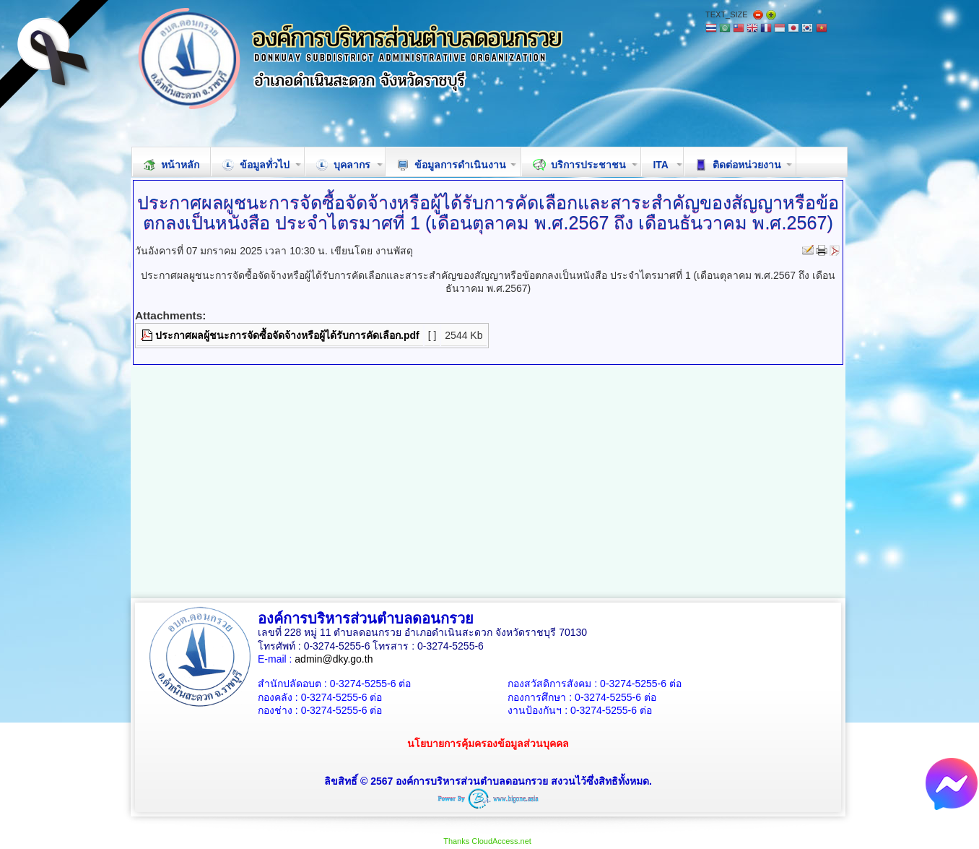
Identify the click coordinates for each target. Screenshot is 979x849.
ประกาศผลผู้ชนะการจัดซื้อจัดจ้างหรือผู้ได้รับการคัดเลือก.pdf (287, 335)
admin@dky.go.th (334, 659)
